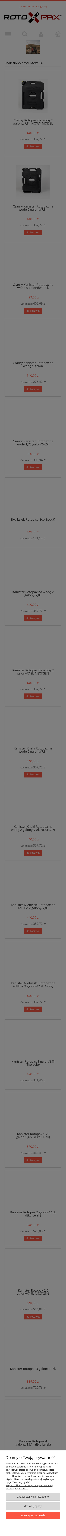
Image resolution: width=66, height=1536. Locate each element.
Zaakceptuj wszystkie (33, 1515)
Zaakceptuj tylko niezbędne (33, 1496)
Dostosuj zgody (33, 1506)
